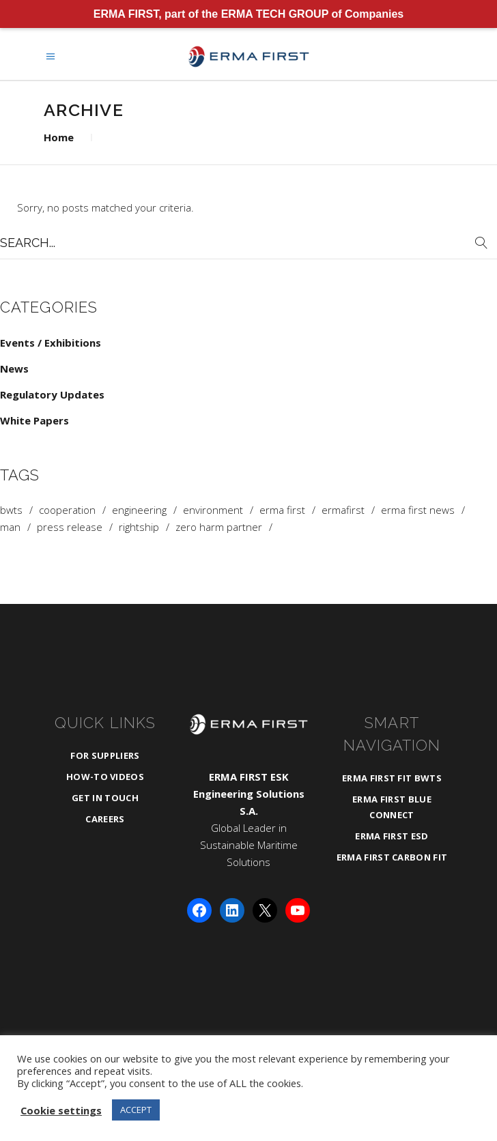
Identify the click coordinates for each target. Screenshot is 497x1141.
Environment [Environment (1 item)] (213, 510)
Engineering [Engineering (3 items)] (139, 510)
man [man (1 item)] (10, 527)
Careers (104, 819)
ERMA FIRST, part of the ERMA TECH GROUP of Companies (249, 14)
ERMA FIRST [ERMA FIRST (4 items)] (282, 510)
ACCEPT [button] (136, 1109)
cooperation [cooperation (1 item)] (67, 510)
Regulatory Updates (52, 394)
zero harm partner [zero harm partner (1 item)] (218, 527)
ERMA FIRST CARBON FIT (392, 857)
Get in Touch (105, 798)
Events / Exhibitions (50, 342)
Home (59, 137)
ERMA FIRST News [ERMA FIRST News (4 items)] (418, 510)
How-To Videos (105, 776)
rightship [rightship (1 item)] (139, 527)
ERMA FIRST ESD (392, 836)
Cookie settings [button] (61, 1110)
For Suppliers (104, 755)
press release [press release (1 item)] (69, 527)
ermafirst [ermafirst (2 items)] (343, 510)
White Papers (34, 420)
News (14, 368)
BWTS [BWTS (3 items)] (11, 510)
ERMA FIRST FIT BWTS (392, 778)
